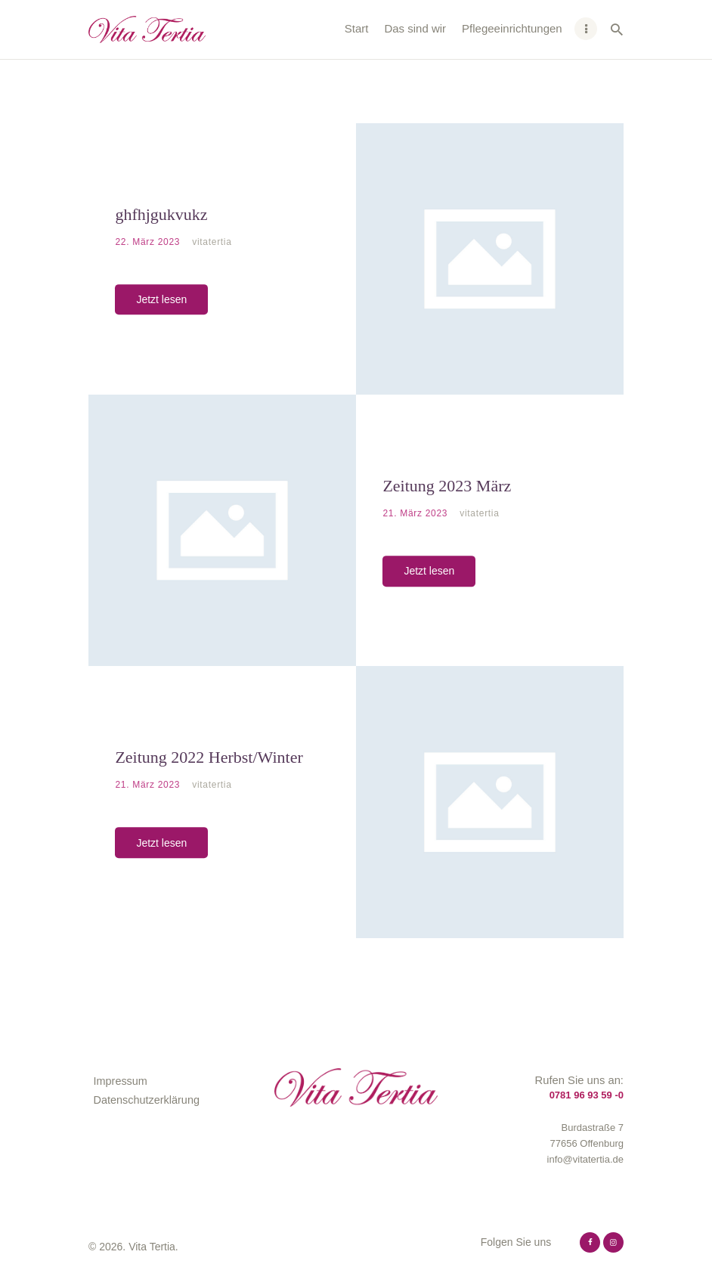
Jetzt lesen (161, 299)
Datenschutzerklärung (147, 1100)
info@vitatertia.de (585, 1159)
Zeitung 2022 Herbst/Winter (208, 757)
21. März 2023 (416, 513)
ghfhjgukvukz (161, 214)
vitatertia (211, 242)
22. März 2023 (149, 242)
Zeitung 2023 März (446, 485)
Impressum (120, 1081)
